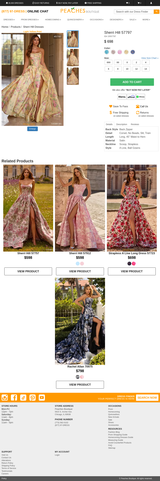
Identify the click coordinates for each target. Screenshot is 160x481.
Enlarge (32, 129)
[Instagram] (5, 397)
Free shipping (93, 3)
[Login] (151, 3)
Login (57, 455)
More (146, 19)
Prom (110, 409)
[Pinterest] (32, 397)
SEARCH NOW (147, 397)
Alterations (6, 460)
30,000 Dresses (14, 3)
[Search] (157, 11)
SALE (132, 19)
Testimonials (7, 471)
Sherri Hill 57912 (80, 253)
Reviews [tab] (135, 124)
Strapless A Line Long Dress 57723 (132, 253)
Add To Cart (132, 82)
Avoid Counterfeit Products (120, 443)
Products (16, 27)
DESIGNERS (116, 19)
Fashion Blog (114, 432)
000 (108, 62)
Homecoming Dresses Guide (120, 437)
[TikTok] (23, 397)
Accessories (113, 425)
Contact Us (6, 458)
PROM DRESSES (30, 19)
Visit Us (5, 455)
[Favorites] (128, 3)
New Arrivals (113, 417)
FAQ (110, 445)
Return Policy (7, 463)
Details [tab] (109, 124)
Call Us (144, 106)
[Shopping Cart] (139, 3)
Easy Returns (40, 3)
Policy (4, 478)
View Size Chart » (149, 58)
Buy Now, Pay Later (67, 3)
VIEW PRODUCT (28, 271)
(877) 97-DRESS (62, 425)
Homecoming (114, 412)
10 (127, 69)
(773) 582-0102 (61, 423)
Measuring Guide (115, 440)
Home (5, 27)
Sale (110, 420)
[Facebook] (14, 397)
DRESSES (9, 19)
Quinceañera (113, 414)
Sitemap (111, 448)
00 (118, 62)
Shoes (111, 422)
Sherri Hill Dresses (33, 27)
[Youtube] (42, 397)
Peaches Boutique (128, 478)
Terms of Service (9, 468)
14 (146, 69)
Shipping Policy (8, 466)
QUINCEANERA (75, 19)
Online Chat (37, 11)
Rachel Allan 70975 (79, 366)
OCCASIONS (96, 19)
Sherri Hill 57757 (28, 253)
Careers (5, 474)
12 (136, 69)
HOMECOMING (53, 19)
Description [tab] (121, 124)
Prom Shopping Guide (117, 435)
